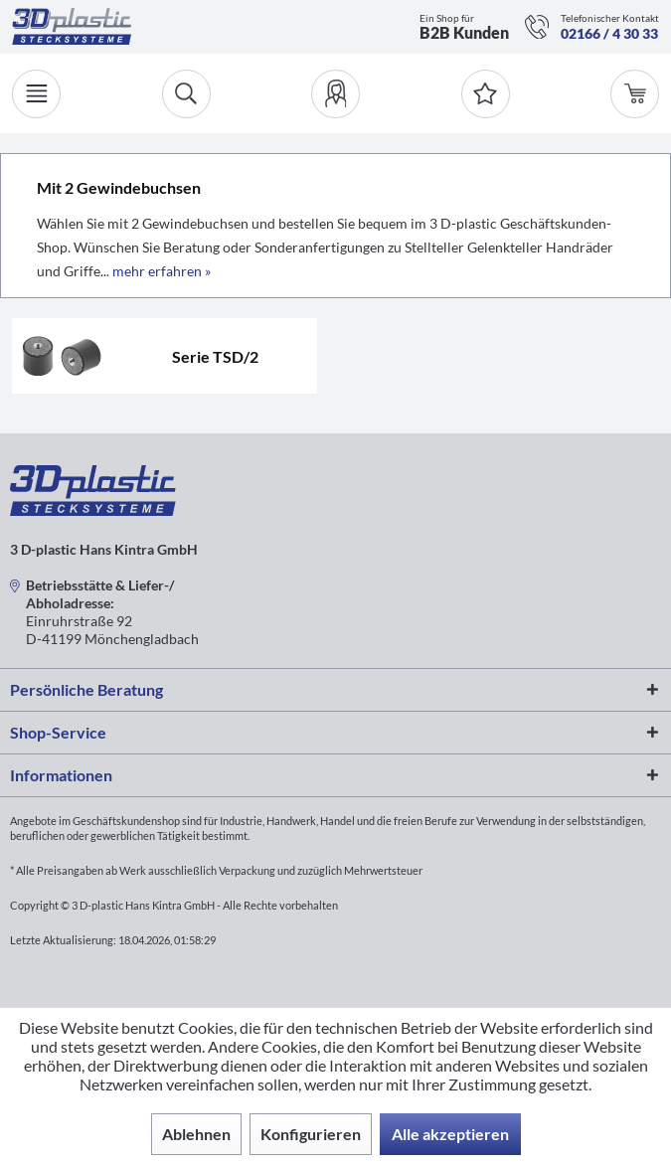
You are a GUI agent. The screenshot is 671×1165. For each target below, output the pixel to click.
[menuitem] (335, 94)
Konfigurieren (310, 1133)
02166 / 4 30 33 (609, 33)
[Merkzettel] (485, 94)
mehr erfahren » (161, 270)
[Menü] (36, 94)
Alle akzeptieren (450, 1133)
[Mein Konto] (335, 94)
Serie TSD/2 (215, 356)
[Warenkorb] (634, 94)
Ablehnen (196, 1133)
